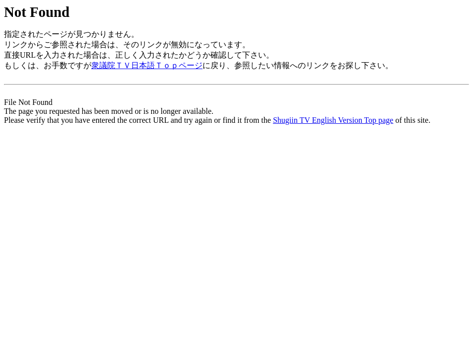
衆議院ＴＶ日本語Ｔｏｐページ (147, 65)
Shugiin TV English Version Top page (333, 120)
